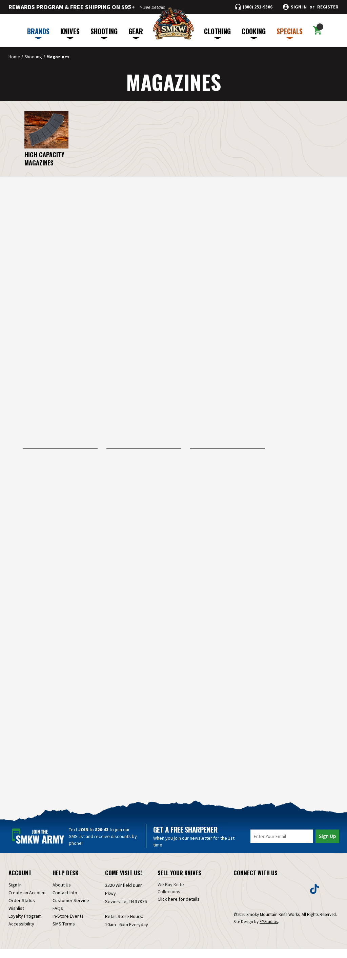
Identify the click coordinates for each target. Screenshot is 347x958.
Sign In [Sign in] (15, 894)
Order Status (21, 909)
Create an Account (27, 902)
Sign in (299, 6)
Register (328, 6)
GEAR (135, 32)
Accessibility (21, 933)
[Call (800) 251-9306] (253, 7)
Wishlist (16, 917)
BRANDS (38, 32)
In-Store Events (68, 925)
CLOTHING (217, 32)
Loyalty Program (25, 925)
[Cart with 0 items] (317, 30)
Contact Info (65, 902)
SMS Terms (64, 933)
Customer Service (71, 909)
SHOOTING (104, 32)
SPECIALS (290, 32)
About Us (62, 894)
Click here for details (179, 908)
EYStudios (269, 931)
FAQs (58, 917)
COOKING (254, 32)
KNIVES (70, 32)
